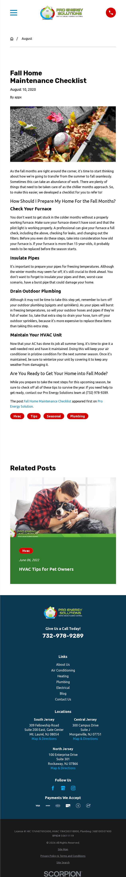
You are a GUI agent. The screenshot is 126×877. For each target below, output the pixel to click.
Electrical (63, 687)
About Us (63, 664)
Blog (63, 693)
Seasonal (54, 416)
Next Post (69, 435)
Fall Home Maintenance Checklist (47, 401)
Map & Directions (44, 738)
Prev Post (29, 435)
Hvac (17, 416)
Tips (34, 416)
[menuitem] (63, 849)
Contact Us (63, 699)
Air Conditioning (63, 670)
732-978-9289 (63, 636)
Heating (63, 676)
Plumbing (77, 416)
